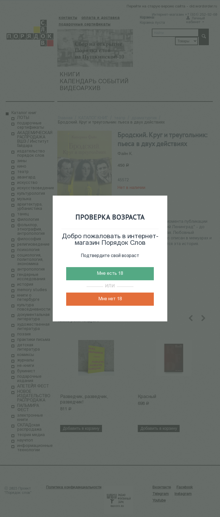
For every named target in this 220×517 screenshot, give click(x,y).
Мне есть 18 (110, 273)
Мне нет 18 (110, 299)
